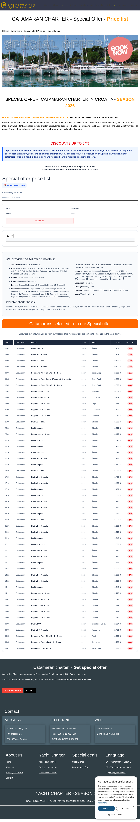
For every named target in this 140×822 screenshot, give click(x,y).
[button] (116, 814)
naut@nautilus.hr (112, 736)
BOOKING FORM (13, 693)
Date (8, 208)
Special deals (96, 5)
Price (89, 241)
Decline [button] (125, 808)
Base (73, 214)
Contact (134, 5)
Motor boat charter (47, 764)
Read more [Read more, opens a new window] (102, 803)
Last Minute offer (80, 770)
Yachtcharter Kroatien (120, 770)
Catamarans (16, 31)
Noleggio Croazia (117, 775)
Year (63, 241)
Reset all (39, 220)
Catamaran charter (47, 775)
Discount (104, 241)
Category (75, 208)
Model (8, 214)
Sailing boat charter (48, 770)
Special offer (30, 31)
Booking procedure (14, 775)
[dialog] (116, 797)
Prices (110, 5)
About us (57, 5)
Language (122, 5)
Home (47, 5)
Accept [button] (106, 808)
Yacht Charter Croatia (76, 5)
